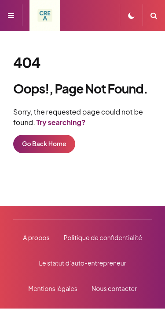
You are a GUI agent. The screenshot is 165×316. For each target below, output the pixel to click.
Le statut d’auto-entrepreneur (82, 263)
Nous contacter (114, 288)
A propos (36, 237)
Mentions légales (52, 288)
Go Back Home (44, 143)
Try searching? (61, 122)
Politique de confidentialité (103, 237)
